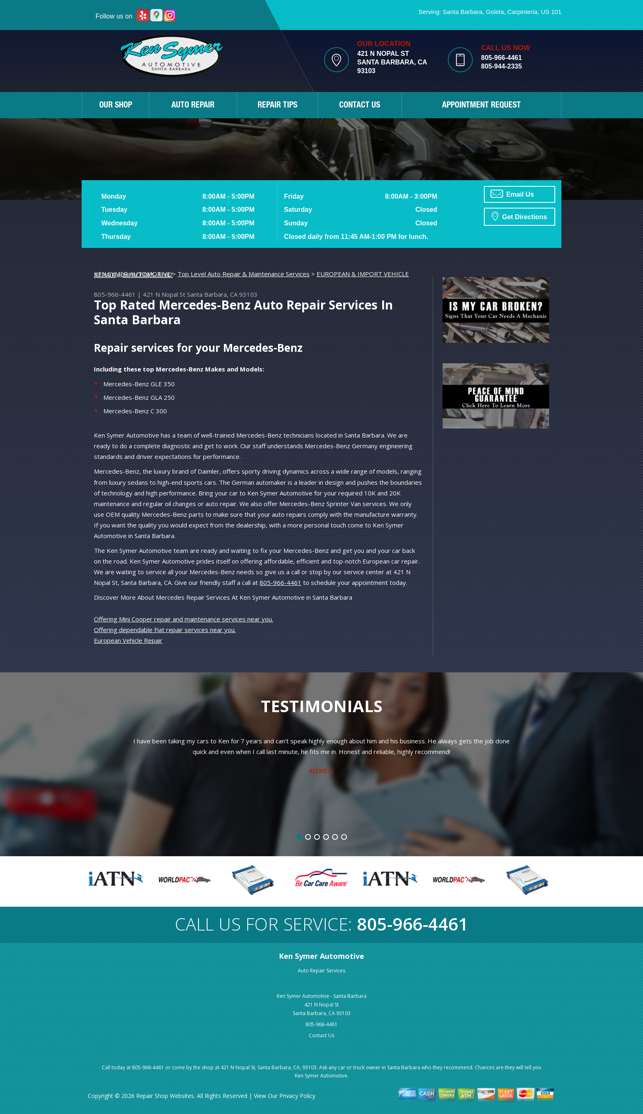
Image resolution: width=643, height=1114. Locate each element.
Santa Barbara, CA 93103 (222, 294)
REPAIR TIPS (277, 106)
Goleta (495, 11)
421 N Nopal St (164, 294)
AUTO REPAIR (192, 106)
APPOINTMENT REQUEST (481, 106)
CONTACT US (359, 106)
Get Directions (519, 215)
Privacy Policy (297, 1096)
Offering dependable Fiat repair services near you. (165, 630)
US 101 (551, 11)
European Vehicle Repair (128, 640)
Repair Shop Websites (165, 1096)
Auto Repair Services (321, 970)
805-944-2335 (501, 66)
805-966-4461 (501, 57)
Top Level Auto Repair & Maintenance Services (244, 274)
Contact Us (321, 1035)
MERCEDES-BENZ (148, 274)
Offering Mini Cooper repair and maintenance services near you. (183, 619)
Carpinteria (522, 11)
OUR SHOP (115, 106)
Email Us (512, 194)
